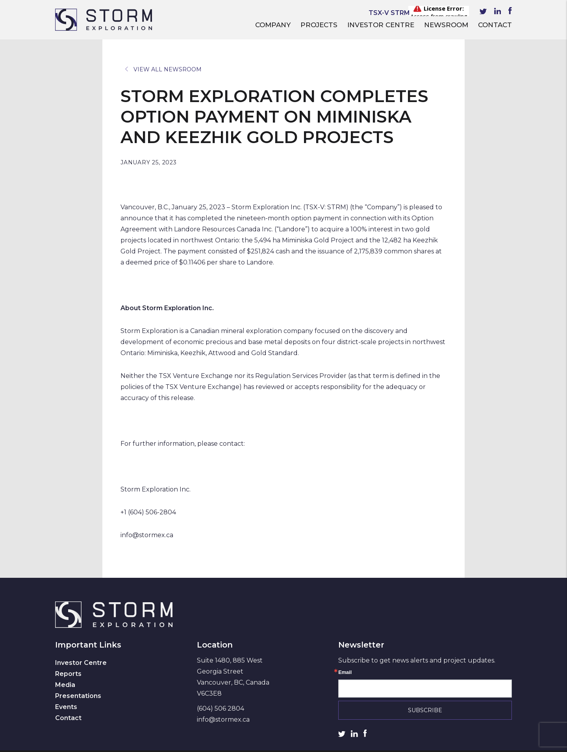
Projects (318, 25)
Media (65, 685)
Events (66, 707)
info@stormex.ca (223, 719)
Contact (495, 25)
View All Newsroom (163, 69)
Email (345, 672)
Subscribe (425, 710)
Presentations (78, 696)
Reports (68, 674)
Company (273, 25)
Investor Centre (380, 25)
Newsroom (446, 25)
